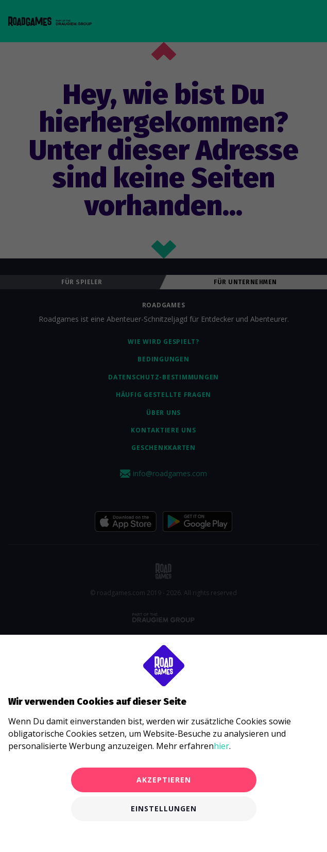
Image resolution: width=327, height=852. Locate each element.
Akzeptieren (163, 780)
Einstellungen (164, 808)
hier (221, 746)
